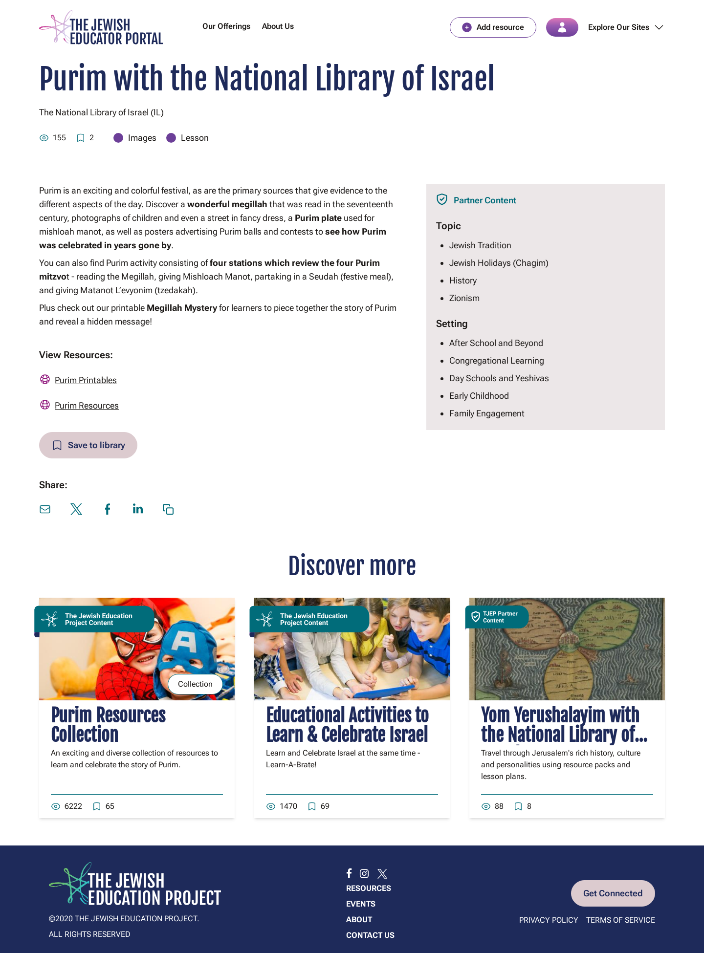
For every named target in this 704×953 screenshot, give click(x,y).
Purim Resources (87, 405)
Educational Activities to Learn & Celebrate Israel (347, 725)
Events (360, 904)
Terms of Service (620, 920)
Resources (368, 888)
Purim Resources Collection (108, 725)
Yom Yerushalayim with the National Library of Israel (560, 735)
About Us (278, 26)
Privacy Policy (548, 920)
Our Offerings (226, 26)
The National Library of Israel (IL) (101, 112)
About (359, 919)
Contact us (370, 935)
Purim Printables (86, 380)
